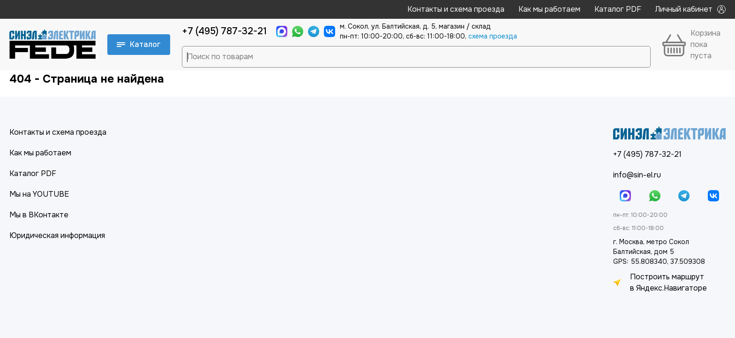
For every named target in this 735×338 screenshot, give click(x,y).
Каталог (139, 44)
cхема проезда (492, 36)
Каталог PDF (617, 9)
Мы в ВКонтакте (38, 215)
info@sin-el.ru (637, 175)
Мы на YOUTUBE (39, 194)
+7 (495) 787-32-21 (224, 31)
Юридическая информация (57, 235)
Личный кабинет (690, 9)
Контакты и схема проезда (455, 9)
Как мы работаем (549, 9)
